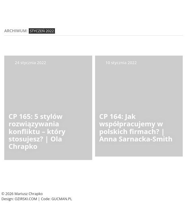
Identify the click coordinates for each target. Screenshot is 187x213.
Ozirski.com (26, 198)
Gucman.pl (62, 198)
